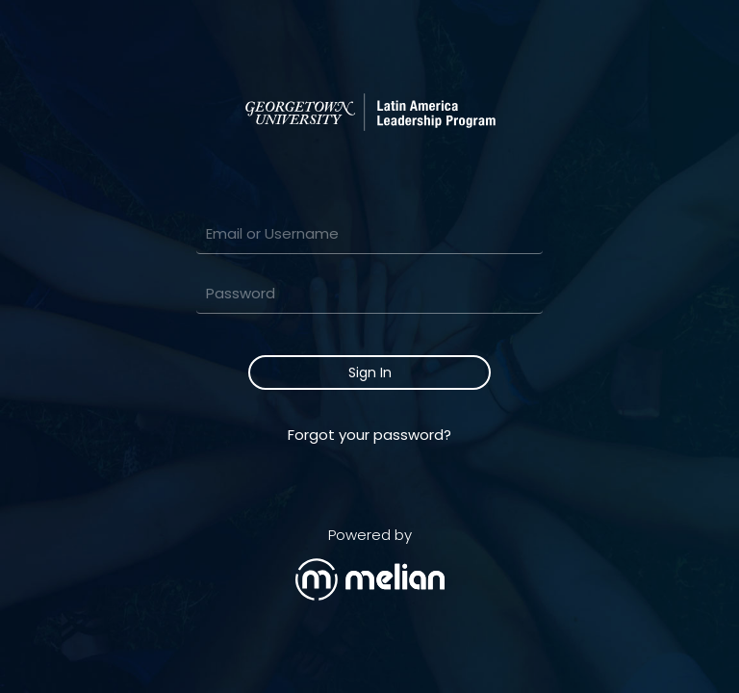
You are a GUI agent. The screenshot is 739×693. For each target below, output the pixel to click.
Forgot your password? (369, 434)
